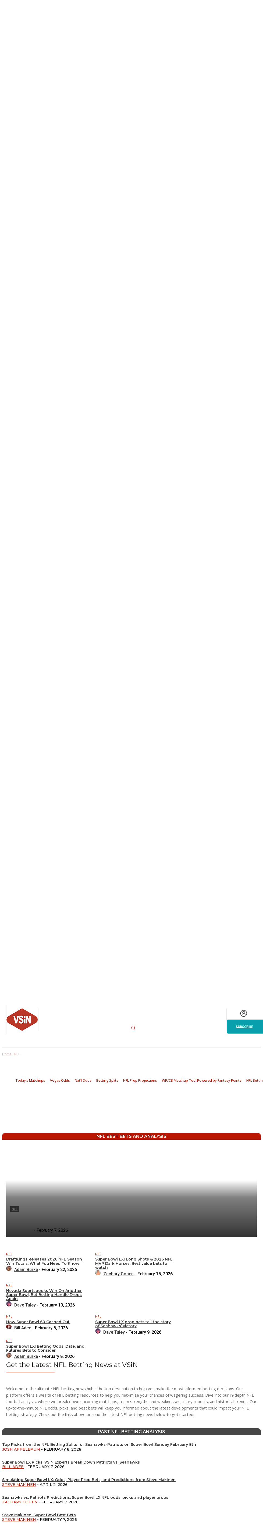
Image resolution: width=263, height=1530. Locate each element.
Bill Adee (13, 1466)
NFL (9, 1254)
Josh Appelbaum (21, 1449)
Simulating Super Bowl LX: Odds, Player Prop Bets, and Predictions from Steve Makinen (89, 1479)
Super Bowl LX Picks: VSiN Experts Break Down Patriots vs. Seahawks (71, 1462)
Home (7, 1054)
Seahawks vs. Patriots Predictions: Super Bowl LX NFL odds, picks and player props (85, 1497)
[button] (133, 1027)
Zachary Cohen (20, 1502)
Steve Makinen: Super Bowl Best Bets (39, 1515)
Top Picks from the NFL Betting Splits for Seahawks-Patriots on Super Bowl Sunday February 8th (99, 1444)
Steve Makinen (19, 1484)
